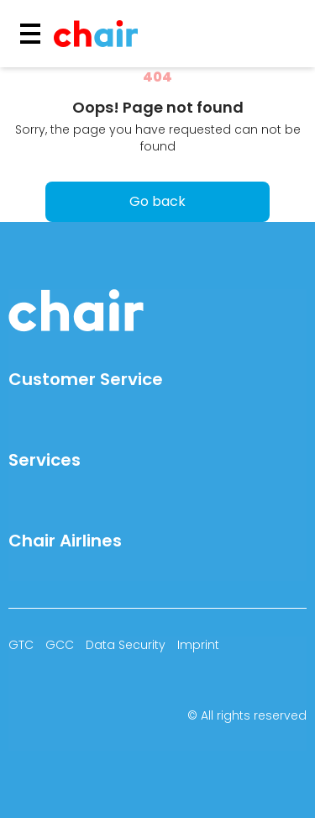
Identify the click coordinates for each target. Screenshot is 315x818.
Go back (157, 201)
